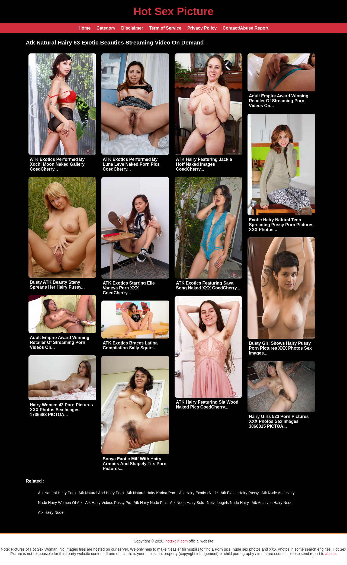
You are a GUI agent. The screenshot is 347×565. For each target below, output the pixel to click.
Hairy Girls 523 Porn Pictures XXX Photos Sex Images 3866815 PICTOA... (279, 421)
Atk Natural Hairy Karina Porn (151, 493)
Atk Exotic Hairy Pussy (239, 493)
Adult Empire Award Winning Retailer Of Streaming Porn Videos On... (278, 101)
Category (106, 28)
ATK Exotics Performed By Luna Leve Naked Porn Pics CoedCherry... (131, 164)
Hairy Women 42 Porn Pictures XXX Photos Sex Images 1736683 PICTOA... (61, 410)
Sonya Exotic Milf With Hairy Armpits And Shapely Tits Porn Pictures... (134, 464)
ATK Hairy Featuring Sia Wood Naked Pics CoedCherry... (207, 404)
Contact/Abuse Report (245, 28)
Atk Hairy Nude (50, 512)
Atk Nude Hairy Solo (187, 502)
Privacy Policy (202, 28)
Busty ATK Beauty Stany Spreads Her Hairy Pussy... (57, 284)
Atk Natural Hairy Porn (57, 493)
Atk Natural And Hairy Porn (101, 493)
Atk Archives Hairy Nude (272, 502)
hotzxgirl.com (176, 541)
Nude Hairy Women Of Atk (60, 502)
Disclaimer (132, 28)
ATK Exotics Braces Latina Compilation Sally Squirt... (130, 345)
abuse (330, 553)
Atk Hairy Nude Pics (150, 502)
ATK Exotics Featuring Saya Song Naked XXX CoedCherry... (208, 285)
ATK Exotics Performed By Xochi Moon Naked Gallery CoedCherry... (57, 164)
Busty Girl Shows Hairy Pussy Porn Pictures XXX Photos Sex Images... (280, 348)
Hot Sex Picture (173, 11)
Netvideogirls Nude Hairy (228, 502)
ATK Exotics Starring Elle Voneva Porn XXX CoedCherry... (129, 288)
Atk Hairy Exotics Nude (198, 493)
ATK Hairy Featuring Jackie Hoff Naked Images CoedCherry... (204, 164)
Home (85, 28)
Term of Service (165, 28)
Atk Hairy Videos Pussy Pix (108, 502)
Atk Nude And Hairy (277, 493)
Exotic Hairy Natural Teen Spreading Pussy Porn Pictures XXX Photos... (281, 225)
